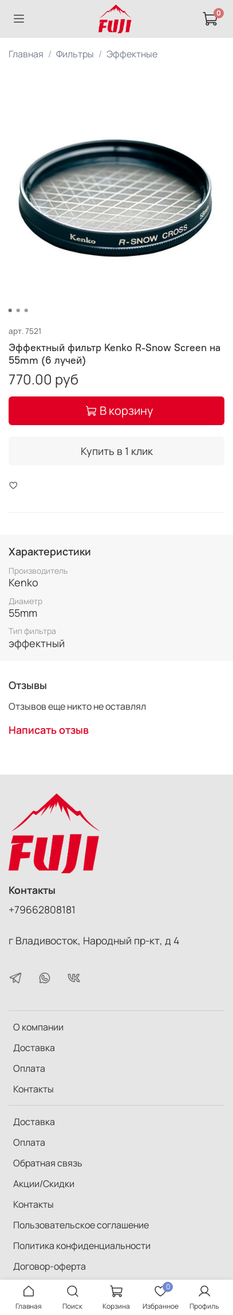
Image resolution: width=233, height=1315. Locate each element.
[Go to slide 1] (9, 310)
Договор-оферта (49, 1266)
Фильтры (75, 54)
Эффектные (131, 54)
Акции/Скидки (43, 1183)
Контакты (33, 1089)
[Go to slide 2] (17, 310)
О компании (38, 1027)
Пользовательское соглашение (81, 1225)
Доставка (34, 1047)
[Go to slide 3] (25, 310)
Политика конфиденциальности (82, 1245)
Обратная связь (47, 1163)
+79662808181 (42, 909)
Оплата (29, 1068)
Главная (26, 54)
